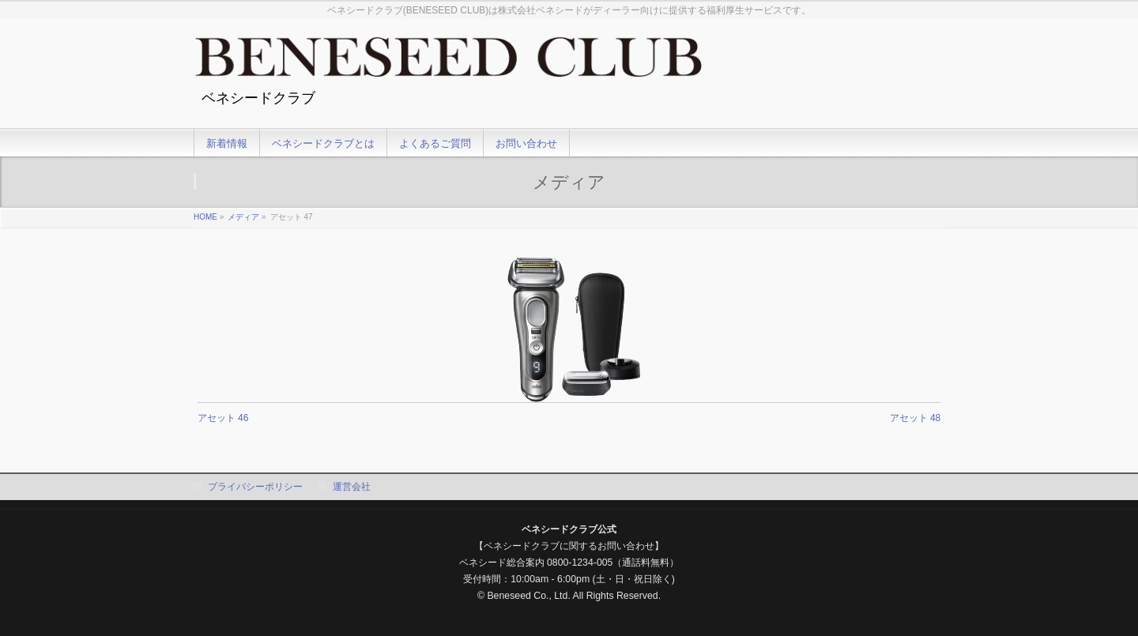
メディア (243, 217)
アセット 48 (915, 417)
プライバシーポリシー (255, 486)
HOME (205, 217)
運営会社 (352, 486)
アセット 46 (223, 417)
